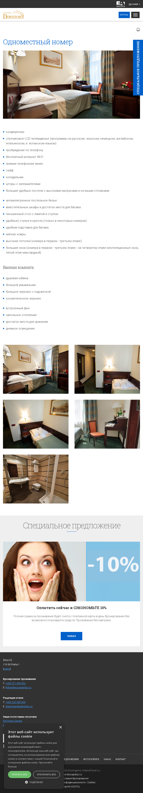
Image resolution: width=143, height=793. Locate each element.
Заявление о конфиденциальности (66, 782)
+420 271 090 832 (16, 683)
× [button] (60, 727)
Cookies (91, 782)
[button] (34, 782)
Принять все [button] (19, 774)
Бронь (124, 15)
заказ (71, 636)
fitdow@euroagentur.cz (18, 687)
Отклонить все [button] (46, 774)
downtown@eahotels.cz (19, 706)
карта (7, 669)
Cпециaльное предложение (138, 67)
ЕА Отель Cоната (12, 721)
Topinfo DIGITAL (71, 786)
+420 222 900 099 (16, 702)
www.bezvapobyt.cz (71, 774)
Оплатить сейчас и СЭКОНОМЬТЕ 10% (71, 607)
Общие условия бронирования (71, 778)
